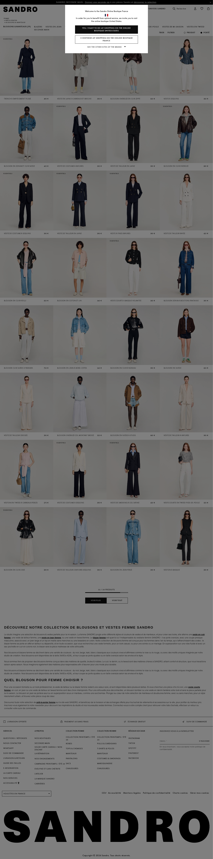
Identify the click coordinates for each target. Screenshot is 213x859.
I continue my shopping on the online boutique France (106, 39)
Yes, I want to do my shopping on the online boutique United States (106, 29)
